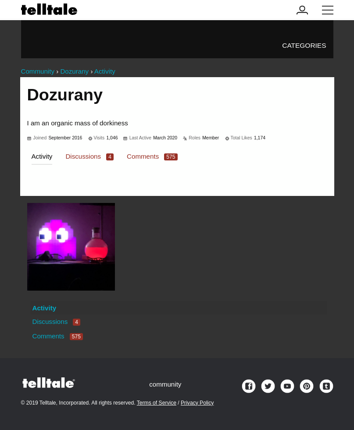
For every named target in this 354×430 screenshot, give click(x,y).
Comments (152, 156)
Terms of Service (156, 403)
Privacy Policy (197, 403)
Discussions (89, 156)
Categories (304, 45)
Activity (42, 156)
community (165, 384)
